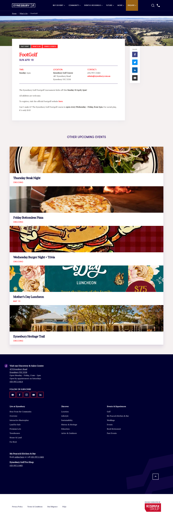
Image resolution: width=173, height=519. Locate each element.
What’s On (24, 13)
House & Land (16, 437)
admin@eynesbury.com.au (98, 76)
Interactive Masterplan (19, 420)
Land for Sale (15, 424)
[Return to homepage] (23, 5)
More (120, 5)
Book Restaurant (114, 429)
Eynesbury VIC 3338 (18, 372)
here (61, 101)
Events (110, 424)
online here (19, 457)
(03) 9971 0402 (37, 457)
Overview (13, 416)
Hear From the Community (20, 411)
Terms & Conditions (35, 506)
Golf (108, 411)
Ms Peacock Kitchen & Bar (118, 416)
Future (110, 5)
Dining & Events (50, 46)
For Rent (13, 442)
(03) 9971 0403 (16, 465)
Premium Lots (15, 429)
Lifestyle (64, 416)
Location (65, 411)
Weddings (111, 420)
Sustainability (67, 420)
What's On (36, 46)
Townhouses (15, 433)
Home (14, 13)
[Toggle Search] (153, 5)
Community (75, 5)
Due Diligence (52, 506)
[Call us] (158, 5)
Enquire (132, 5)
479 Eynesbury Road (18, 369)
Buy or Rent (59, 5)
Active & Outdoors (69, 433)
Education (65, 429)
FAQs (64, 506)
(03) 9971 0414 (16, 381)
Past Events (112, 433)
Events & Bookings (93, 5)
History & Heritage (69, 424)
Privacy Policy (17, 506)
